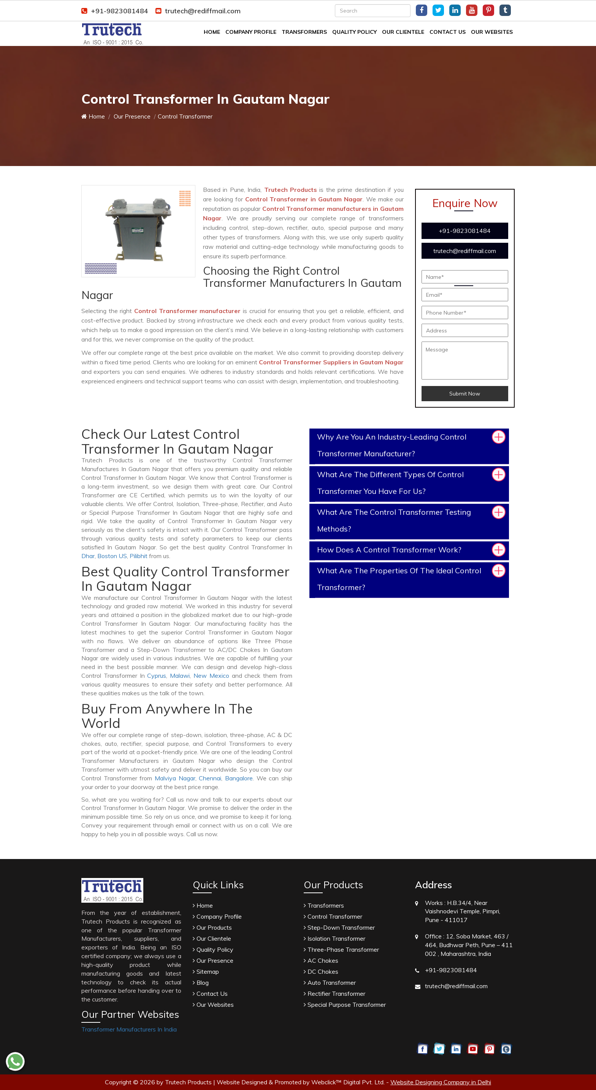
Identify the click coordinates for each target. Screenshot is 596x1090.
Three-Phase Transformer (341, 949)
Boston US (112, 556)
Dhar (88, 556)
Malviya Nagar (175, 778)
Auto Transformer (330, 982)
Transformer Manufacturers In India (129, 1029)
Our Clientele (403, 31)
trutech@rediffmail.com (198, 10)
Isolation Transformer (334, 938)
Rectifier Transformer (334, 993)
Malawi (180, 675)
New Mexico (211, 675)
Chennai (210, 778)
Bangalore (239, 778)
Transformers (304, 31)
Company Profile (250, 31)
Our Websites (492, 31)
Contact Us (448, 31)
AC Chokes (321, 960)
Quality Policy (354, 31)
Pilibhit (138, 556)
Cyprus (156, 675)
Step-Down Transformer (339, 927)
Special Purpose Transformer (345, 1004)
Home (212, 31)
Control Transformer (333, 916)
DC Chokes (321, 971)
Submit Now (464, 393)
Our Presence (131, 116)
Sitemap (206, 971)
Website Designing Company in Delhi (440, 1082)
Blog (201, 982)
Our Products (212, 927)
